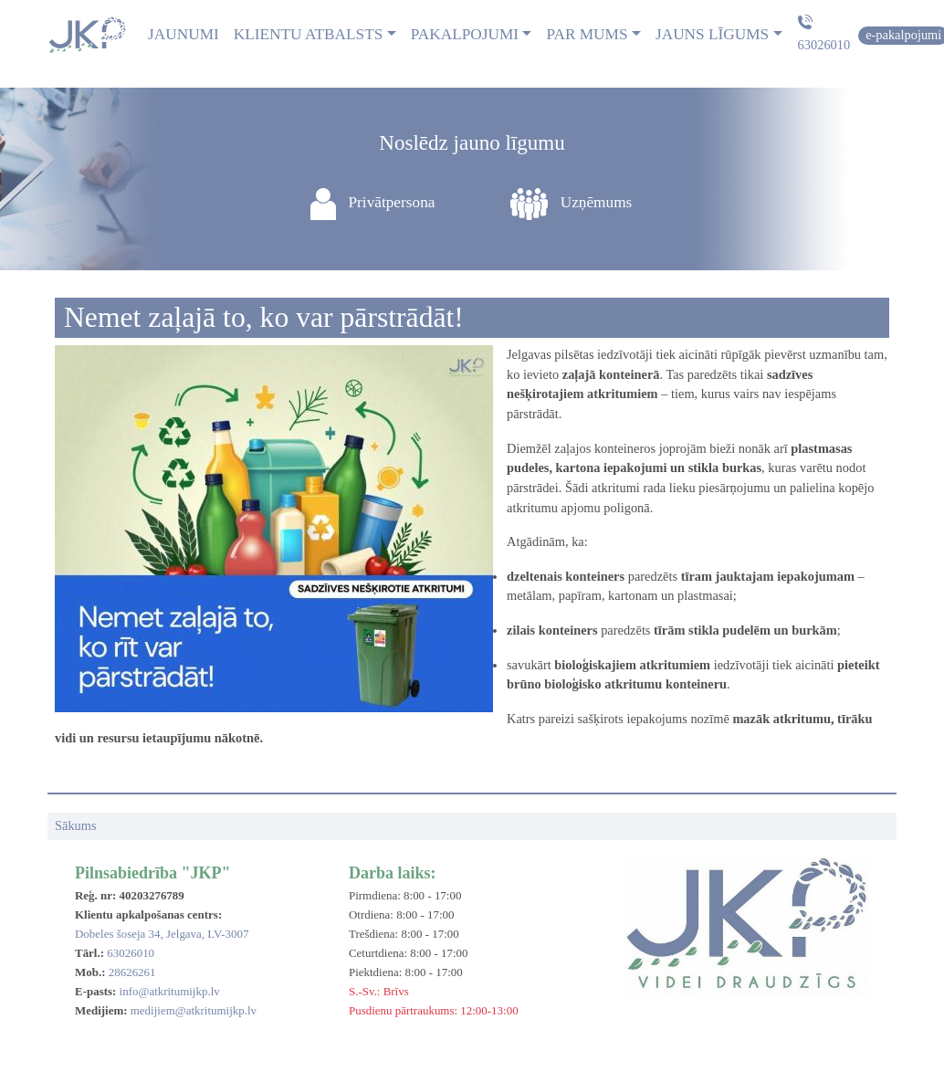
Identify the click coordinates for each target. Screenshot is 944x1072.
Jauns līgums (712, 34)
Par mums (586, 34)
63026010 (824, 44)
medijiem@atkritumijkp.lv (194, 1010)
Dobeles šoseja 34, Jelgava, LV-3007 (161, 934)
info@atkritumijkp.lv (170, 991)
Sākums (76, 825)
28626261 (132, 972)
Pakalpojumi (465, 34)
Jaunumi (183, 34)
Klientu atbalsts (308, 34)
